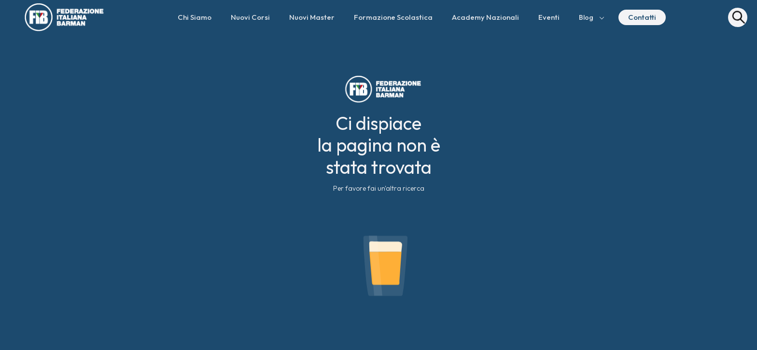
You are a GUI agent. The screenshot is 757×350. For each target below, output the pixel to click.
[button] (592, 17)
